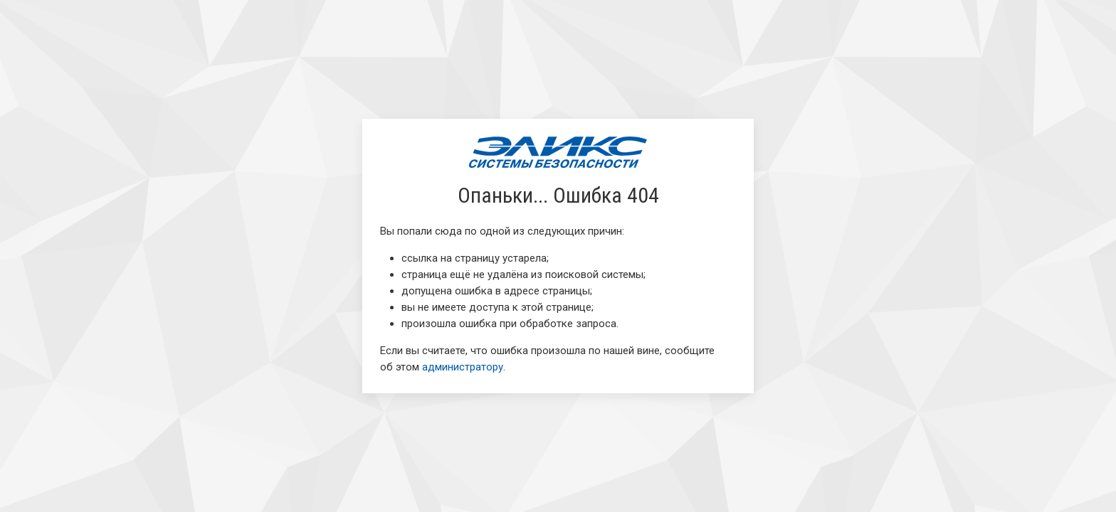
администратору (462, 367)
